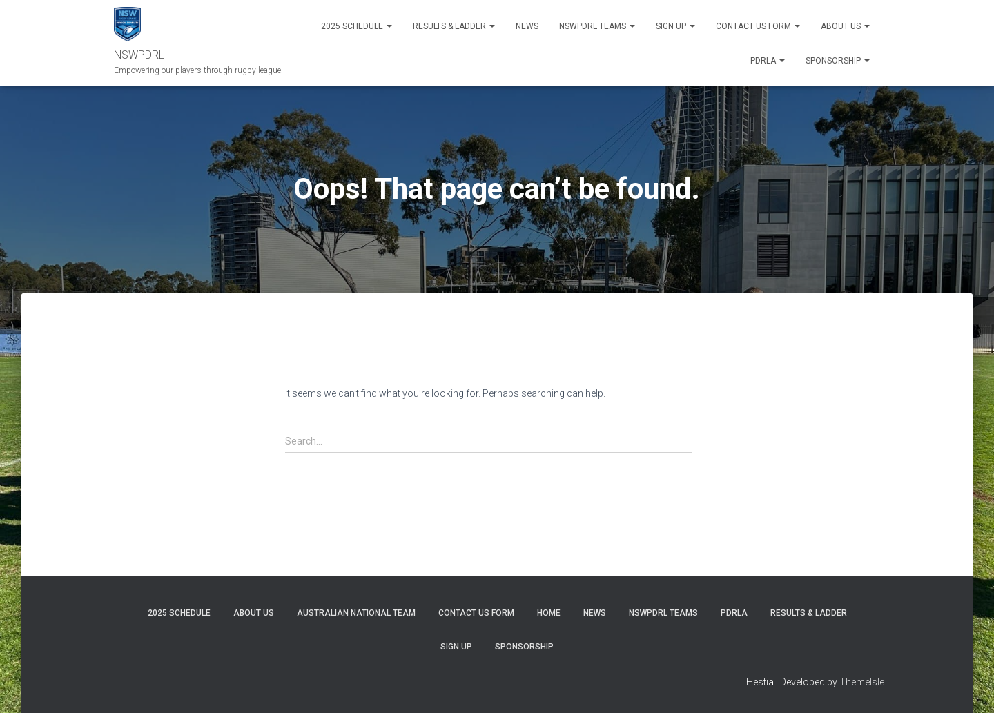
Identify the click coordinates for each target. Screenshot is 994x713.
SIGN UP (675, 26)
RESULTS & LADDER (454, 26)
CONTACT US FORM (476, 613)
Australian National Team (356, 613)
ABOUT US (845, 26)
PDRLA (767, 61)
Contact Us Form (758, 26)
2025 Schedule (356, 26)
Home (549, 613)
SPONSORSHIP (838, 61)
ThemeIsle (861, 681)
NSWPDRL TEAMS (597, 26)
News (527, 26)
